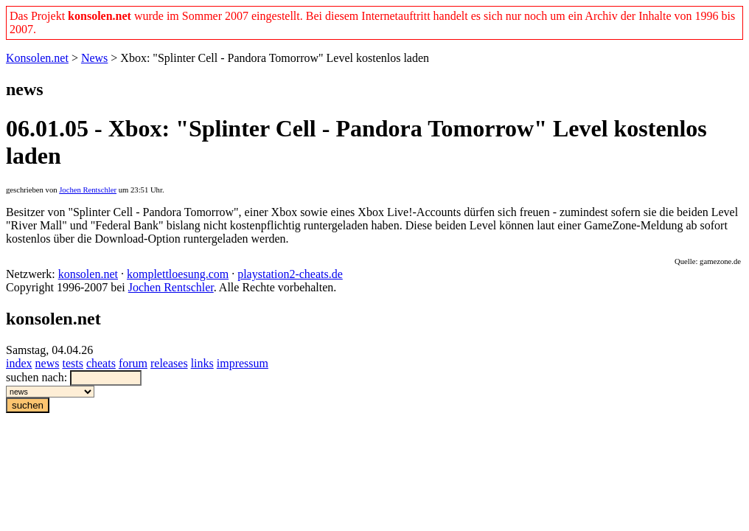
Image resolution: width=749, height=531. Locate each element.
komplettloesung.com (178, 274)
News (94, 58)
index (19, 363)
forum (133, 363)
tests (72, 363)
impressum (242, 363)
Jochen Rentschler (87, 190)
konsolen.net (88, 274)
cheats (101, 363)
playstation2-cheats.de (290, 274)
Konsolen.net (37, 58)
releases (169, 363)
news (47, 363)
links (202, 363)
